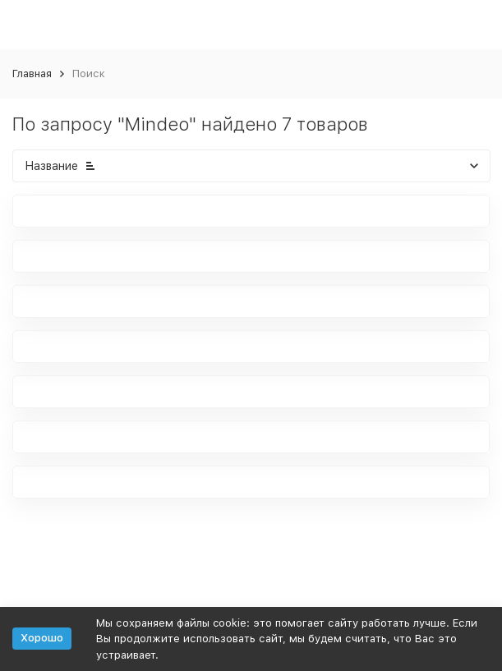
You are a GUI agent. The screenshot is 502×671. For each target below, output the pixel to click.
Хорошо (42, 638)
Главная (32, 73)
